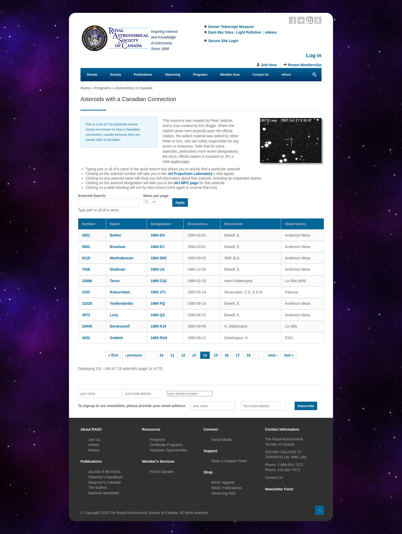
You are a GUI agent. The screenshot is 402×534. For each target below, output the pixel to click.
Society (115, 74)
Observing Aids (223, 493)
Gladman (117, 269)
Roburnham (120, 292)
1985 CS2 (159, 281)
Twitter (301, 20)
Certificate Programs (166, 445)
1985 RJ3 (158, 326)
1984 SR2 (159, 258)
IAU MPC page (186, 183)
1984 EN (158, 235)
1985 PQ (158, 303)
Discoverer (233, 224)
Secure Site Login (223, 41)
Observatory (295, 224)
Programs (200, 74)
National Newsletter (103, 493)
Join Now (269, 65)
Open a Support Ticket (229, 461)
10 (161, 355)
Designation (161, 224)
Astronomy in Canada (133, 88)
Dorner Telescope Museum (231, 27)
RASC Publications (226, 488)
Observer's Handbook (105, 477)
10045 (87, 326)
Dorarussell (120, 326)
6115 (86, 258)
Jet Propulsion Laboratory (190, 174)
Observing (172, 74)
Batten (115, 235)
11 (172, 355)
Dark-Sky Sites (220, 32)
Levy (114, 315)
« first (113, 355)
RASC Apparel (222, 482)
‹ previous (133, 355)
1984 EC (158, 247)
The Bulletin (97, 488)
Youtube (317, 20)
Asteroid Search (91, 196)
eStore (286, 74)
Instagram (309, 20)
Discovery (197, 224)
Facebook (292, 20)
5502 (86, 247)
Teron (115, 281)
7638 (86, 269)
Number (89, 224)
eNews (271, 32)
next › (272, 355)
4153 (86, 292)
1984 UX (158, 269)
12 (183, 355)
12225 (87, 303)
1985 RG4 (159, 338)
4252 (86, 338)
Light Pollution (248, 32)
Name (115, 224)
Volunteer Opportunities (168, 450)
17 (238, 355)
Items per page (156, 196)
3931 (86, 235)
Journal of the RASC (104, 472)
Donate (92, 74)
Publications (143, 74)
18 (249, 355)
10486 (87, 281)
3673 (86, 315)
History (93, 450)
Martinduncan (122, 258)
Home (86, 88)
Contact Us (261, 74)
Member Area (230, 74)
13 (194, 355)
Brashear (118, 247)
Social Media (221, 440)
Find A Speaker (162, 472)
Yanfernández (121, 303)
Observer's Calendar (104, 482)
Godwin (116, 338)
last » (289, 355)
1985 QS (158, 315)
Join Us (94, 440)
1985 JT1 (158, 292)
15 (216, 355)
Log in (313, 55)
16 (227, 355)
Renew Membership (304, 65)
